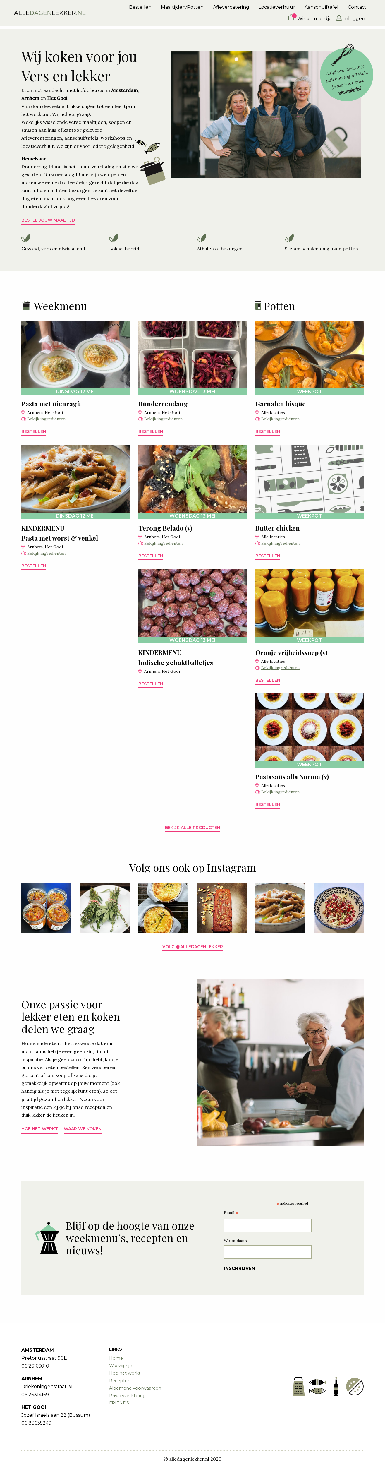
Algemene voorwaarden (135, 1388)
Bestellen (140, 9)
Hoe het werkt (39, 1128)
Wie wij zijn (120, 1365)
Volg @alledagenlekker (192, 946)
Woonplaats (235, 1240)
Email (231, 1213)
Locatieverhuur (277, 9)
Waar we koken (83, 1128)
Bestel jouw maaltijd (48, 220)
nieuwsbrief (350, 90)
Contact (357, 9)
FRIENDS (119, 1403)
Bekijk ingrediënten (46, 419)
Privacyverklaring (127, 1396)
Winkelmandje (310, 20)
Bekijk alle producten (192, 827)
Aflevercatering (231, 9)
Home (116, 1358)
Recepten (119, 1381)
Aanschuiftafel (321, 9)
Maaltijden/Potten (182, 9)
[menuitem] (140, 9)
